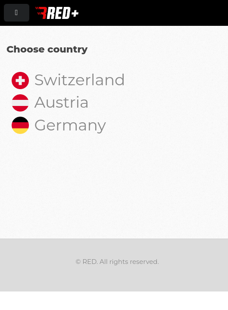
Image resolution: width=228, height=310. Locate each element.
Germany (59, 124)
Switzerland (68, 79)
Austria (50, 102)
